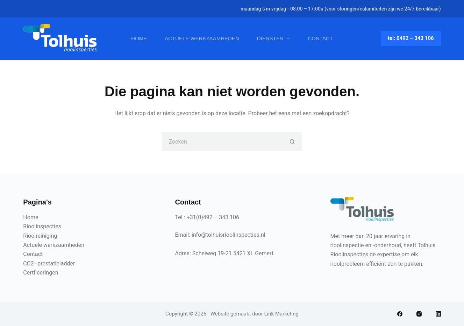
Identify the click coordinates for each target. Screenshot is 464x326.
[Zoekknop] (292, 141)
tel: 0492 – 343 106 (411, 38)
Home (139, 38)
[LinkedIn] (438, 314)
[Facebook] (399, 314)
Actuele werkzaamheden (202, 38)
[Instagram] (419, 314)
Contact (320, 38)
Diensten (275, 38)
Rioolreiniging (40, 236)
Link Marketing (281, 314)
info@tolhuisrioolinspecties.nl (228, 234)
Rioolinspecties (42, 226)
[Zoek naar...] (222, 141)
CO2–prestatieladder (49, 263)
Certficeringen (40, 272)
